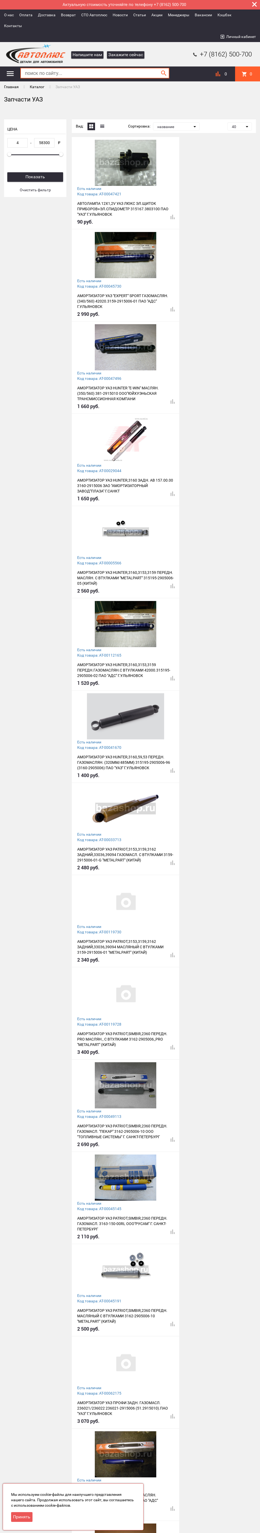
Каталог (37, 87)
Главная (11, 87)
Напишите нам (87, 54)
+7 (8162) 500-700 (222, 54)
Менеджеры (178, 15)
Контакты (13, 26)
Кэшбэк (224, 15)
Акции (156, 15)
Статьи (139, 15)
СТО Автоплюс (94, 15)
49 (124, 1444)
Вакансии (203, 15)
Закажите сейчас (125, 54)
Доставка (47, 15)
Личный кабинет (241, 36)
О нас (9, 15)
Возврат (68, 15)
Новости (120, 15)
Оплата (25, 15)
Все (143, 1444)
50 (133, 1444)
